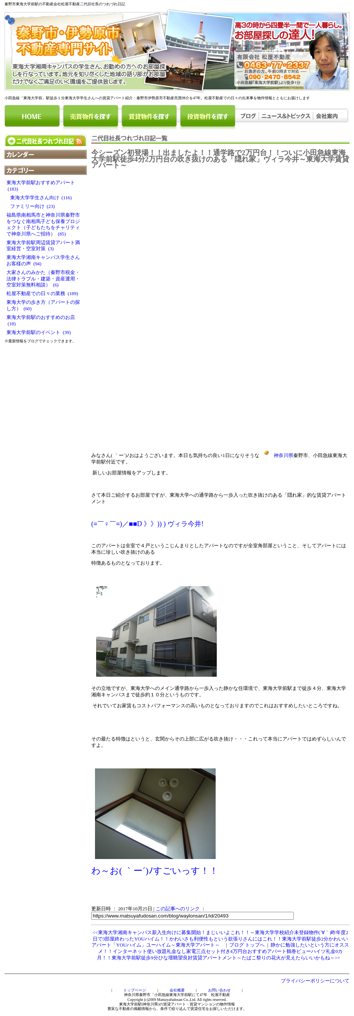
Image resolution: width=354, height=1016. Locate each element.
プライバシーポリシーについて (315, 981)
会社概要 (177, 990)
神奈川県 (276, 455)
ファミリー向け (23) (30, 206)
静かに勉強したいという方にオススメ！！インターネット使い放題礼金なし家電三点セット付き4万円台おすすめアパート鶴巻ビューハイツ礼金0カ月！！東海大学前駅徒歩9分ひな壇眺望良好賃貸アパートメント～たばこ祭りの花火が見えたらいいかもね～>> (223, 951)
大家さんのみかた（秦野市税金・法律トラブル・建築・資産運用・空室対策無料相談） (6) (43, 279)
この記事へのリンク (178, 908)
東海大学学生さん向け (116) (39, 197)
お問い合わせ (219, 990)
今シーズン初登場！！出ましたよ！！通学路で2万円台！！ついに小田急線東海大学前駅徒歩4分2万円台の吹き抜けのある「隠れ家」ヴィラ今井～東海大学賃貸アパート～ (220, 159)
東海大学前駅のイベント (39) (38, 332)
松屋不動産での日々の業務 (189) (42, 293)
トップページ (134, 990)
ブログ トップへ (247, 945)
